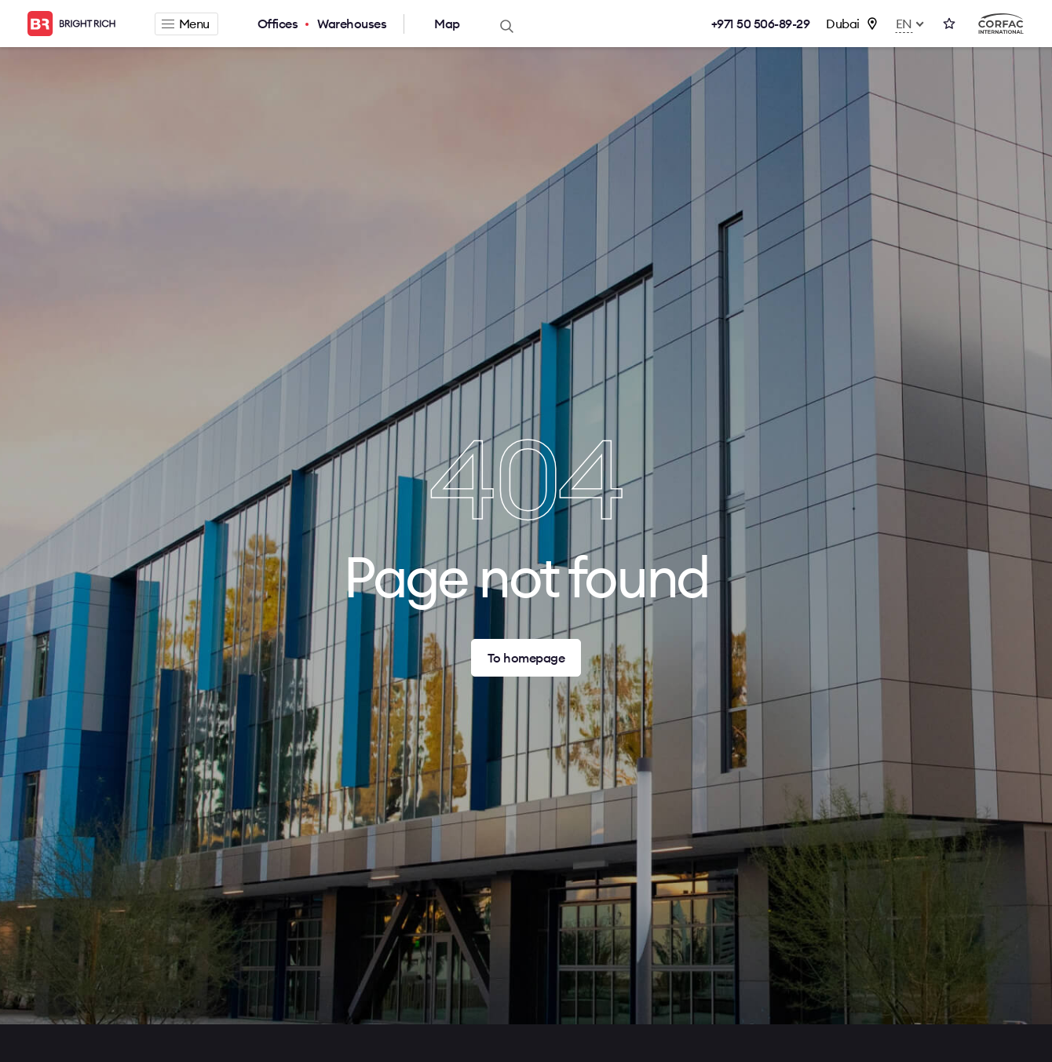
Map (447, 23)
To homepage (526, 658)
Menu (186, 23)
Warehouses (351, 23)
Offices (278, 23)
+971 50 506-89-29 (760, 23)
